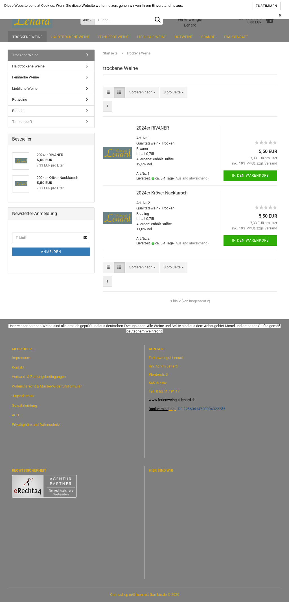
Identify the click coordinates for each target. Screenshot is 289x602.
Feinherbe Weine (113, 37)
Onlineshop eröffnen (126, 594)
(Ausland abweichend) (191, 178)
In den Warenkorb (250, 176)
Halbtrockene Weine (70, 37)
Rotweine (184, 37)
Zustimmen (266, 6)
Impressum (21, 358)
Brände (208, 37)
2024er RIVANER (152, 128)
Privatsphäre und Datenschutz (36, 425)
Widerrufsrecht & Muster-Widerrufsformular (47, 386)
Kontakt (18, 367)
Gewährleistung (24, 405)
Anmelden (51, 252)
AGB (15, 415)
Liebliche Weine (151, 37)
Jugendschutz (23, 396)
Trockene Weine (27, 37)
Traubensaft (236, 37)
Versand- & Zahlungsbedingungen (39, 377)
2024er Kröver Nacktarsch (162, 193)
